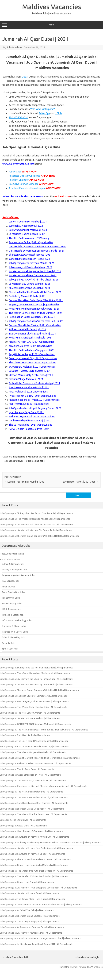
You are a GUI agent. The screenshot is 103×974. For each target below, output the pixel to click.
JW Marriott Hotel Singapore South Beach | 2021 (35, 271)
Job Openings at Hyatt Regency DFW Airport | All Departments (31, 831)
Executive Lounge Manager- (31, 184)
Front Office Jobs (11, 597)
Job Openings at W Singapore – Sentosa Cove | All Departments (32, 927)
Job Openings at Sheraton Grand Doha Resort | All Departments (32, 808)
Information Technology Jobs (17, 620)
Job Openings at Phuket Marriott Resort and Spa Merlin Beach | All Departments (40, 758)
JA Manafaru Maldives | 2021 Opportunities (32, 366)
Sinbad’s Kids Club (18, 117)
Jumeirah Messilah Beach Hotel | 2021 (29, 258)
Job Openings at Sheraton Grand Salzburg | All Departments (30, 916)
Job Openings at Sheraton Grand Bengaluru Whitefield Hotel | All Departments (39, 536)
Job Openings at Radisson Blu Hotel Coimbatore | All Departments (33, 696)
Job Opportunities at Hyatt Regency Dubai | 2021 (35, 408)
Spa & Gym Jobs (10, 648)
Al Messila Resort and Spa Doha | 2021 (29, 288)
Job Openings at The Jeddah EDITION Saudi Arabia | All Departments (35, 876)
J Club (58, 113)
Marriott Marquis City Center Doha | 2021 (31, 375)
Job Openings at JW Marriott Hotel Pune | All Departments (29, 893)
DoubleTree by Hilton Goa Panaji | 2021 (30, 420)
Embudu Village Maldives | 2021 (26, 379)
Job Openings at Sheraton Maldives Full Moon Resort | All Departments (35, 859)
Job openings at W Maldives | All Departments (23, 820)
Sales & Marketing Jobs (13, 637)
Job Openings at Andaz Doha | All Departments (23, 825)
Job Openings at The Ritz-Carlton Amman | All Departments (30, 712)
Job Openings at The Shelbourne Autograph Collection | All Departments (36, 870)
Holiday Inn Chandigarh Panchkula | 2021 (30, 337)
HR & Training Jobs (11, 609)
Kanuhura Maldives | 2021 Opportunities (30, 346)
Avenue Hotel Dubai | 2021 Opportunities (31, 242)
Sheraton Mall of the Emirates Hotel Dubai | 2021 (35, 292)
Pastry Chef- (23, 171)
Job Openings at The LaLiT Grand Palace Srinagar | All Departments (34, 741)
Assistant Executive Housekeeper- (34, 188)
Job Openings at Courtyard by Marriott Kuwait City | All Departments (34, 837)
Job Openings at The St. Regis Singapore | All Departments (29, 921)
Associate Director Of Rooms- (32, 175)
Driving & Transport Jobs (14, 569)
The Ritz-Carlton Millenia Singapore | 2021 (32, 350)
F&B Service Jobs (10, 581)
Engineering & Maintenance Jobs (29, 456)
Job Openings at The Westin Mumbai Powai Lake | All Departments (33, 814)
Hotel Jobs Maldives (13, 461)
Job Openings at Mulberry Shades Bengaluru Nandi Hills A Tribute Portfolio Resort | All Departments (50, 842)
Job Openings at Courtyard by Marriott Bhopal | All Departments (32, 854)
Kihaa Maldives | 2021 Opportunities (28, 391)
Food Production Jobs (58, 456)
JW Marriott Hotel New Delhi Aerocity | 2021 (32, 275)
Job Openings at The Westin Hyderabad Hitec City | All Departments (34, 797)
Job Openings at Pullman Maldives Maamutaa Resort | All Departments (35, 763)
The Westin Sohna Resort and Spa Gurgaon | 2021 (35, 312)
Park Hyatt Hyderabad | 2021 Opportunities (32, 416)
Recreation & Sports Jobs (15, 631)
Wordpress (97, 967)
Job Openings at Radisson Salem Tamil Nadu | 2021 (36, 321)
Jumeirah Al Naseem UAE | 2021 (26, 225)
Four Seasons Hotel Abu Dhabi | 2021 (29, 387)
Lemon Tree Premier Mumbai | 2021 (28, 221)
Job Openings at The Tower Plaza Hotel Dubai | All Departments (32, 899)
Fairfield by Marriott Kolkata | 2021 (27, 296)
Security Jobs (9, 643)
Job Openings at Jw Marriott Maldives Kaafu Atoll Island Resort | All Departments (41, 904)
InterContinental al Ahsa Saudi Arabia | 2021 (32, 333)
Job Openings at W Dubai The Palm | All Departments (27, 910)
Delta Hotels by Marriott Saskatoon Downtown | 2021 (37, 246)
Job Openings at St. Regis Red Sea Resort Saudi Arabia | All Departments (36, 513)
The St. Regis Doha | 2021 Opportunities (30, 424)
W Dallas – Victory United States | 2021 (30, 370)
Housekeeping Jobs (35, 461)
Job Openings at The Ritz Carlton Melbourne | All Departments (31, 791)
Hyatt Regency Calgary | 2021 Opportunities (32, 395)
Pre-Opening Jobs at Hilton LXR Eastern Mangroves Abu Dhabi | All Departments (40, 938)
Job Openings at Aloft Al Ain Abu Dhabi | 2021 (33, 279)
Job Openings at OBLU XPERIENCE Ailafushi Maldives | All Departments (35, 724)
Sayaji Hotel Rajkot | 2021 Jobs (80, 481)
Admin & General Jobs (13, 564)
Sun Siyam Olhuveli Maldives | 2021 (28, 230)
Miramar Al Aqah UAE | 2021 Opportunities (31, 341)
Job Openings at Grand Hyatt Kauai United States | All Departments (34, 865)
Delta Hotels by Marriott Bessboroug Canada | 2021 (36, 250)
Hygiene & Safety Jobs (13, 615)
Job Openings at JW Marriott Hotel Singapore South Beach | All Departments (38, 887)
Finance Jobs (8, 586)
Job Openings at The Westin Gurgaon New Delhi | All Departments (33, 752)
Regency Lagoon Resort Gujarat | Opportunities (34, 304)
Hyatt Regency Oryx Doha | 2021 (26, 412)
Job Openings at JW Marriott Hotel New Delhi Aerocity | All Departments (36, 848)
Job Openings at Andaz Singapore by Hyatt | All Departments (30, 774)
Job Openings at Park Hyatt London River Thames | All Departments (34, 803)
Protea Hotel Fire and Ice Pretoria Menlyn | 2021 (34, 383)
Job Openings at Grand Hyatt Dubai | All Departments (27, 882)
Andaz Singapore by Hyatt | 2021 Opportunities (34, 399)
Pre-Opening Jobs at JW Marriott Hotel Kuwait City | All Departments (35, 746)
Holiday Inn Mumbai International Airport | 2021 (34, 308)
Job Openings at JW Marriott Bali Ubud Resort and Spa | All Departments (36, 524)
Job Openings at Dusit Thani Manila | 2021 (31, 263)
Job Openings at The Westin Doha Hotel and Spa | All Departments (33, 707)
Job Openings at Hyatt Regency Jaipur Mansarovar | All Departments (34, 701)
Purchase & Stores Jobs (14, 626)
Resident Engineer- (26, 179)
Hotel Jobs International (83, 456)
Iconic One (64, 967)
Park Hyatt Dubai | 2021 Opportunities (29, 404)
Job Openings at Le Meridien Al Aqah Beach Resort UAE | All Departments (36, 944)
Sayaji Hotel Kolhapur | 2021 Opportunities (32, 354)
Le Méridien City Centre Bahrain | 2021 (29, 283)
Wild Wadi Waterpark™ (42, 109)
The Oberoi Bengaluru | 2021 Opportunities (32, 362)
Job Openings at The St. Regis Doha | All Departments (27, 769)
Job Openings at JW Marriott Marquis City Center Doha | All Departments (37, 530)
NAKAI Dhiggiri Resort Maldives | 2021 (29, 429)
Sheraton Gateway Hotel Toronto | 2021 (30, 254)
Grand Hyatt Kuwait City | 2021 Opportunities (33, 358)
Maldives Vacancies (51, 6)
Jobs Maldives (14, 47)
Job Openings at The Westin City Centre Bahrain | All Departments (33, 780)
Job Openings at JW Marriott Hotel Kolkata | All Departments (31, 718)
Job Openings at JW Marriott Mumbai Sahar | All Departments (31, 932)
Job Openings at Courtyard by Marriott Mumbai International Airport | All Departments (43, 786)
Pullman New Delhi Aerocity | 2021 (27, 329)
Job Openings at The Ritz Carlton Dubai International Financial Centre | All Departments (44, 729)
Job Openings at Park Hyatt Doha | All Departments (26, 735)
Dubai (25, 76)
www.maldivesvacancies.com (18, 164)
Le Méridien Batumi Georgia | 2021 (27, 234)
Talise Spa (44, 113)
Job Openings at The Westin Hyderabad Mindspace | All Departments (35, 519)
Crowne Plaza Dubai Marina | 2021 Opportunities (35, 325)
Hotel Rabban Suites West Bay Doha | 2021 (32, 316)
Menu (51, 25)
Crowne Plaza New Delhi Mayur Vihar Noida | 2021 (36, 300)
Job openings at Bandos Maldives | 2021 (30, 267)
